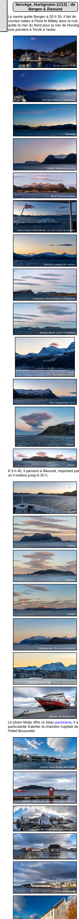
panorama (63, 722)
